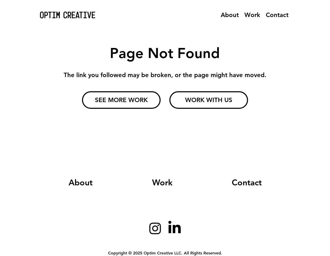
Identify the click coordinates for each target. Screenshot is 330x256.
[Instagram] (155, 228)
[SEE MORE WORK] (121, 100)
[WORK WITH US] (208, 100)
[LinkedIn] (174, 228)
